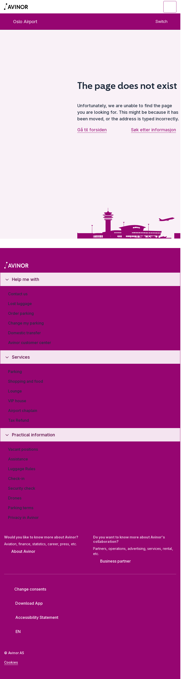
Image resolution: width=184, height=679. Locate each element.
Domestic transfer (24, 332)
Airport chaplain (22, 410)
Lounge (15, 391)
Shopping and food (25, 381)
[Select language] (15, 631)
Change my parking (26, 323)
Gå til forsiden (92, 129)
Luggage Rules (21, 468)
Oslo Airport (21, 22)
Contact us (17, 293)
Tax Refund (18, 420)
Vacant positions (23, 449)
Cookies (11, 662)
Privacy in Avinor (23, 517)
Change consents (27, 589)
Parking (15, 371)
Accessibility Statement (33, 617)
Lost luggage (20, 303)
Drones (14, 498)
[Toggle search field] (143, 7)
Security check (21, 488)
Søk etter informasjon (153, 129)
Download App (25, 603)
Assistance (18, 459)
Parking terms (20, 507)
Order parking (21, 313)
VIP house (17, 400)
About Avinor (19, 552)
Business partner (112, 561)
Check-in (16, 478)
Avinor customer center (29, 342)
